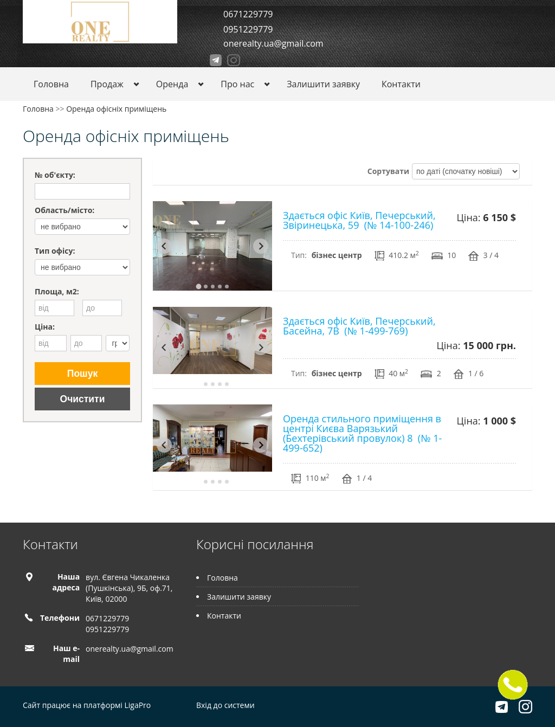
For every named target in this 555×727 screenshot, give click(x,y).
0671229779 (248, 14)
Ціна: (45, 326)
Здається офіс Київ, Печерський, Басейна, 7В (359, 325)
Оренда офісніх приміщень (116, 109)
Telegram (216, 60)
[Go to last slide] (164, 246)
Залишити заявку (323, 84)
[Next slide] (260, 246)
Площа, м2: (57, 291)
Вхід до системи (225, 705)
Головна (51, 84)
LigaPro (137, 705)
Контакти (401, 84)
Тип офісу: (55, 251)
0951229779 (248, 29)
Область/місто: (64, 210)
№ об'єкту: (55, 175)
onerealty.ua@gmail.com (273, 43)
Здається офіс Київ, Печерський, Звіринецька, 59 (359, 220)
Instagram (233, 60)
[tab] (198, 286)
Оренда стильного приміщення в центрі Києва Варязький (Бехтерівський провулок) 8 (362, 433)
